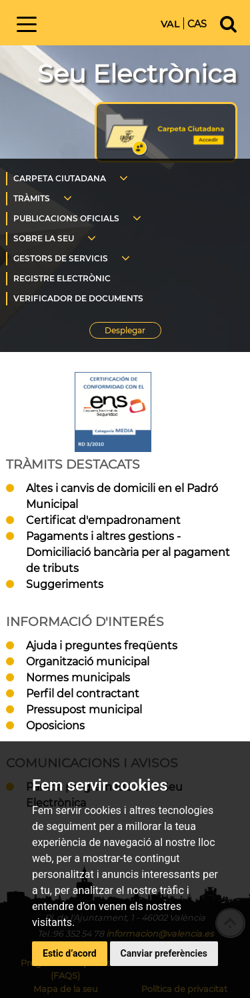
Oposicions (55, 725)
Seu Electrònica (137, 73)
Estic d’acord (70, 953)
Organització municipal (87, 661)
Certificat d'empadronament (103, 520)
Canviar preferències (164, 953)
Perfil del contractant (82, 693)
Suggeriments (64, 584)
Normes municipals (78, 677)
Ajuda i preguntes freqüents (101, 645)
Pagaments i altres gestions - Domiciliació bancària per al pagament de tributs (128, 552)
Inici (102, 22)
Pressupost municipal (84, 709)
